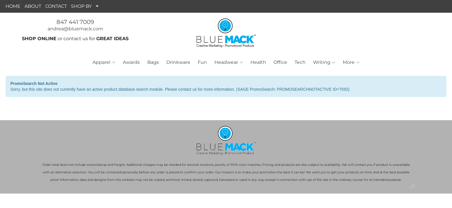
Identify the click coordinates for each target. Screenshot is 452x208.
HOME (12, 6)
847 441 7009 (75, 21)
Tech (300, 62)
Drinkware (178, 62)
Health (258, 62)
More (351, 62)
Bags (153, 62)
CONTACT (56, 6)
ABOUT (33, 6)
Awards (131, 62)
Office (280, 62)
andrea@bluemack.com (75, 28)
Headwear (228, 62)
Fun (202, 62)
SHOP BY (81, 6)
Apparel (104, 62)
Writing (324, 62)
